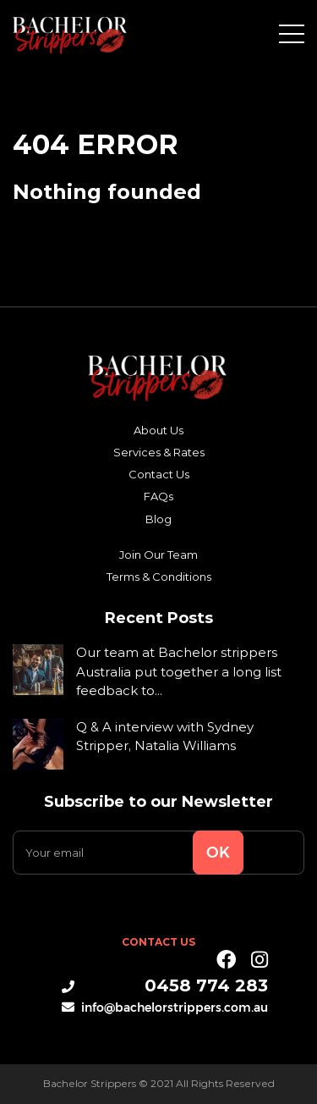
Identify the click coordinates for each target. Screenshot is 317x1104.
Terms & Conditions (159, 576)
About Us (158, 430)
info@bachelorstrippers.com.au (165, 1007)
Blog (158, 519)
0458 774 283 (165, 985)
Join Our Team (158, 554)
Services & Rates (159, 452)
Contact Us (158, 474)
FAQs (158, 496)
